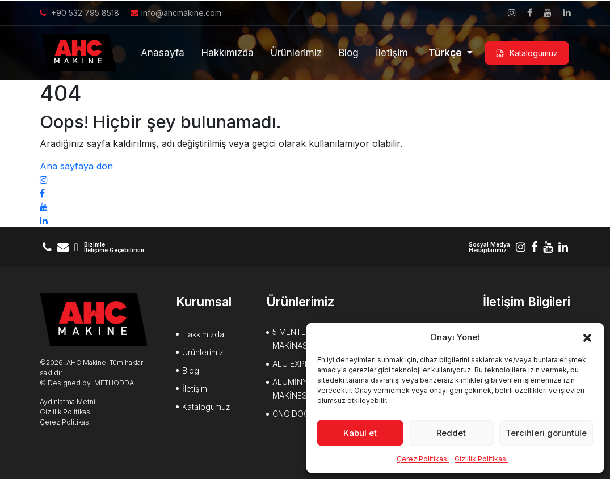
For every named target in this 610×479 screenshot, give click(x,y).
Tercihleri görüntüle (546, 432)
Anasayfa (162, 52)
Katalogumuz (527, 53)
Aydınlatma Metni (67, 401)
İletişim (392, 52)
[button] (587, 337)
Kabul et (360, 432)
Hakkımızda (227, 52)
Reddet (451, 432)
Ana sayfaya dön (76, 166)
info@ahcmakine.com (176, 13)
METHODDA (114, 383)
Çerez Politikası (423, 459)
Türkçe (446, 52)
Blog (349, 52)
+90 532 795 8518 (79, 13)
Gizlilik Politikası (481, 459)
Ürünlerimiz (296, 52)
